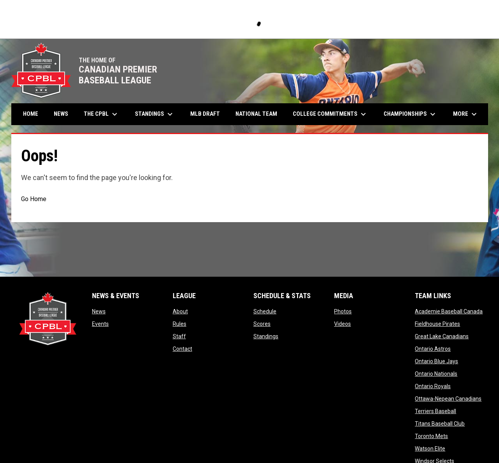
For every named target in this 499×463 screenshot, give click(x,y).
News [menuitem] (61, 113)
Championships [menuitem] (410, 114)
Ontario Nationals (436, 374)
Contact (182, 349)
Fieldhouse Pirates (437, 324)
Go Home (33, 199)
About (180, 311)
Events (100, 324)
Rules (179, 324)
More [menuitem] (466, 114)
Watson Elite (430, 448)
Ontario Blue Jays (436, 361)
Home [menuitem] (30, 113)
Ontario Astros (433, 349)
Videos (342, 324)
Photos (343, 311)
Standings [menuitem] (155, 114)
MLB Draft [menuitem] (205, 113)
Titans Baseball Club (440, 424)
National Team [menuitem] (256, 113)
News (99, 311)
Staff (179, 336)
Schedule (264, 311)
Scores (262, 324)
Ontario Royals (433, 386)
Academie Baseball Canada (449, 311)
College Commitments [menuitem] (330, 114)
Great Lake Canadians (442, 336)
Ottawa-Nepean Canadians (448, 399)
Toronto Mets (431, 436)
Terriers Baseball (435, 411)
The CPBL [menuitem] (101, 114)
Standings (265, 336)
